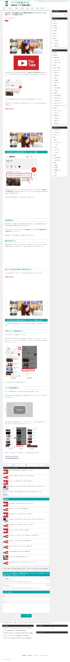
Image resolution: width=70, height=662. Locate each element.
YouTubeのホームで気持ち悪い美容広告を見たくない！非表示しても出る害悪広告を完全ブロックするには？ (25, 491)
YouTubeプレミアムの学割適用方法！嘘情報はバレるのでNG (18, 556)
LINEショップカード (58, 110)
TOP (7, 622)
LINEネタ (55, 65)
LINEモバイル (57, 120)
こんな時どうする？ (56, 129)
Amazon (32, 8)
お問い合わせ (30, 655)
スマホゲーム (55, 147)
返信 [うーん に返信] (48, 585)
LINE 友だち (55, 92)
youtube (27, 8)
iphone (54, 162)
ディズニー (56, 152)
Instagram (22, 8)
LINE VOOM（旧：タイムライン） (60, 105)
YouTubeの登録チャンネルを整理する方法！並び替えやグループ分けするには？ (21, 503)
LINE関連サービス (56, 115)
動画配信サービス (58, 170)
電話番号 (56, 165)
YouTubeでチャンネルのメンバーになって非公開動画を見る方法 (19, 508)
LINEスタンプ (57, 113)
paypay (37, 8)
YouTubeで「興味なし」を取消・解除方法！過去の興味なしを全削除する (15, 568)
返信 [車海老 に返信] (48, 578)
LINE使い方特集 (56, 57)
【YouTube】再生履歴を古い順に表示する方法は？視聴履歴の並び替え (20, 551)
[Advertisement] (26, 29)
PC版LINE (55, 55)
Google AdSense (57, 157)
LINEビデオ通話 (57, 87)
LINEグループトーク (58, 70)
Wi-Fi (55, 175)
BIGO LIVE (56, 45)
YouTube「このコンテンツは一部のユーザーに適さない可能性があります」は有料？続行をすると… (24, 535)
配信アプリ (43, 8)
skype (56, 139)
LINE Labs (56, 123)
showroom (56, 43)
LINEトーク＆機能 (56, 67)
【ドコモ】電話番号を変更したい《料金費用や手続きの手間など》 (15, 630)
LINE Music (57, 118)
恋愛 (54, 137)
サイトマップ (36, 655)
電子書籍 (56, 167)
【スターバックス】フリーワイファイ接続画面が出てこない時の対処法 (16, 635)
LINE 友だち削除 (57, 95)
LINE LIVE (56, 40)
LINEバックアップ (58, 62)
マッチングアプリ (58, 142)
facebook (16, 8)
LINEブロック (57, 72)
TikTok (54, 35)
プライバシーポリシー (44, 655)
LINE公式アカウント (58, 100)
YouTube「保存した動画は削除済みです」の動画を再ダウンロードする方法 (20, 470)
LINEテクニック (57, 60)
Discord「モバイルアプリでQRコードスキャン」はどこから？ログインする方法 (17, 627)
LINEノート (57, 77)
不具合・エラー (56, 134)
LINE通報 (56, 80)
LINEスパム (57, 82)
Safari (56, 172)
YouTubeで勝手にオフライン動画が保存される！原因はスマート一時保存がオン (21, 524)
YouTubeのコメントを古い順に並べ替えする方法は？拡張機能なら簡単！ (20, 540)
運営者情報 (24, 655)
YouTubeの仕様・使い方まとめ (12, 458)
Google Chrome (57, 160)
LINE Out (56, 90)
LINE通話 (55, 85)
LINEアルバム (57, 75)
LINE (4, 8)
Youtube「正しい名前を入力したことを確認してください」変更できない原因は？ (21, 475)
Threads (56, 28)
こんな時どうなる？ (56, 132)
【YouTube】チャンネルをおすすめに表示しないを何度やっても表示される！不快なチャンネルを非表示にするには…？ (27, 486)
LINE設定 (55, 52)
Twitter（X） (11, 8)
